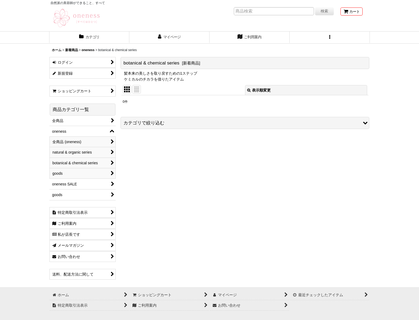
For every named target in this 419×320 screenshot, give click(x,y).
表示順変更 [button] (259, 90)
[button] (330, 37)
